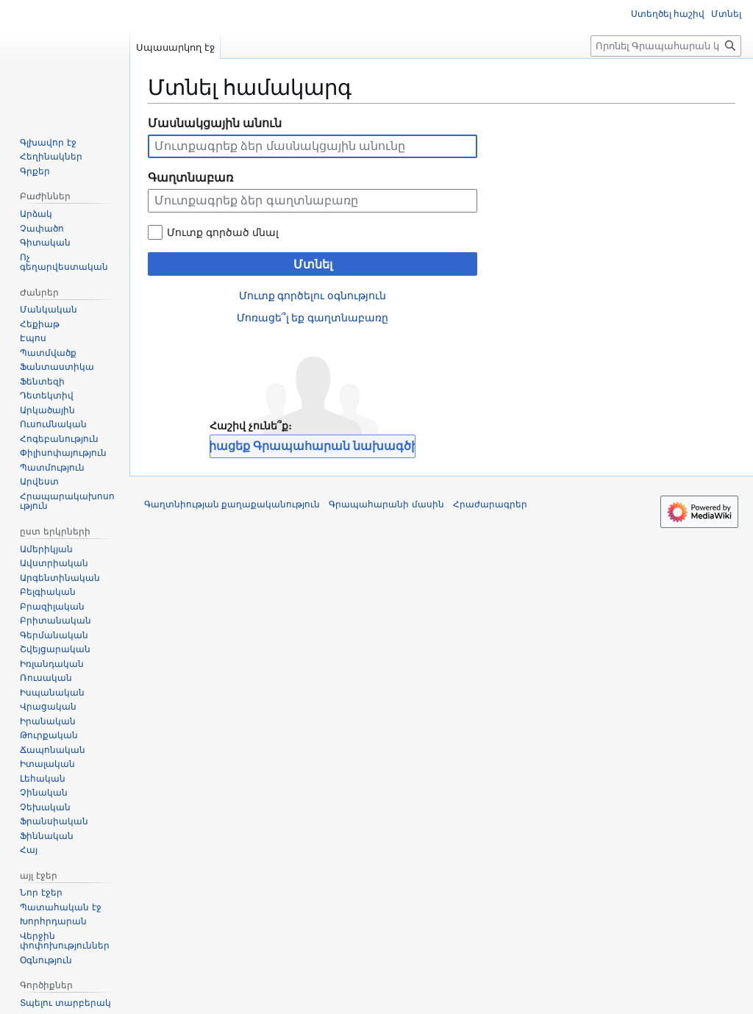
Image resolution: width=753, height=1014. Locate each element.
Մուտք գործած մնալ (223, 232)
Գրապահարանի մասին (386, 504)
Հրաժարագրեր (490, 504)
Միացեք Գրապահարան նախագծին (312, 446)
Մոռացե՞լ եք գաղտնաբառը (313, 318)
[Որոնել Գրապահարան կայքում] (665, 46)
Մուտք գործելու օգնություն (313, 295)
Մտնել (312, 264)
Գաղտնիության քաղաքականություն (232, 504)
